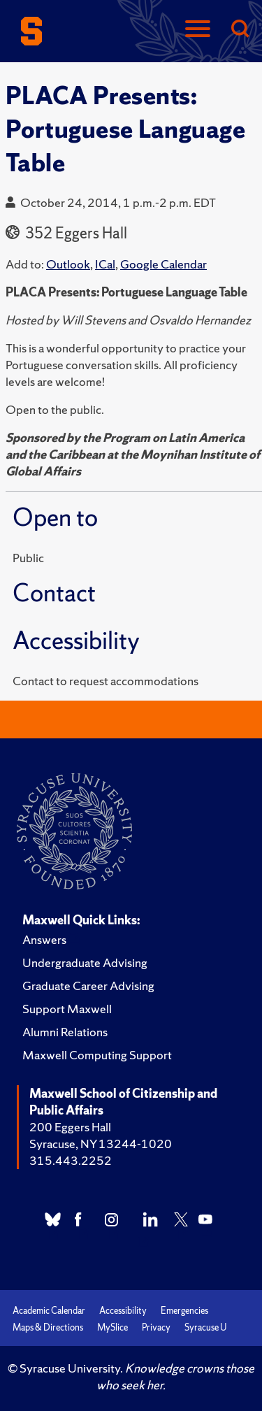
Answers (44, 939)
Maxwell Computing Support (97, 1055)
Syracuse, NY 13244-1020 (100, 1144)
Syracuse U (205, 1327)
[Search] (239, 29)
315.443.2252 (70, 1160)
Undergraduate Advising (84, 962)
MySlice (112, 1327)
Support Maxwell (67, 1009)
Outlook (68, 264)
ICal (105, 264)
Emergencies (184, 1311)
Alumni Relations (65, 1032)
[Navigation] (197, 29)
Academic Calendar (49, 1311)
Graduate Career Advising (88, 985)
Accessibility (123, 1311)
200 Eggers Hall (70, 1127)
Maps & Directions (48, 1327)
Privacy (156, 1327)
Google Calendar (163, 264)
